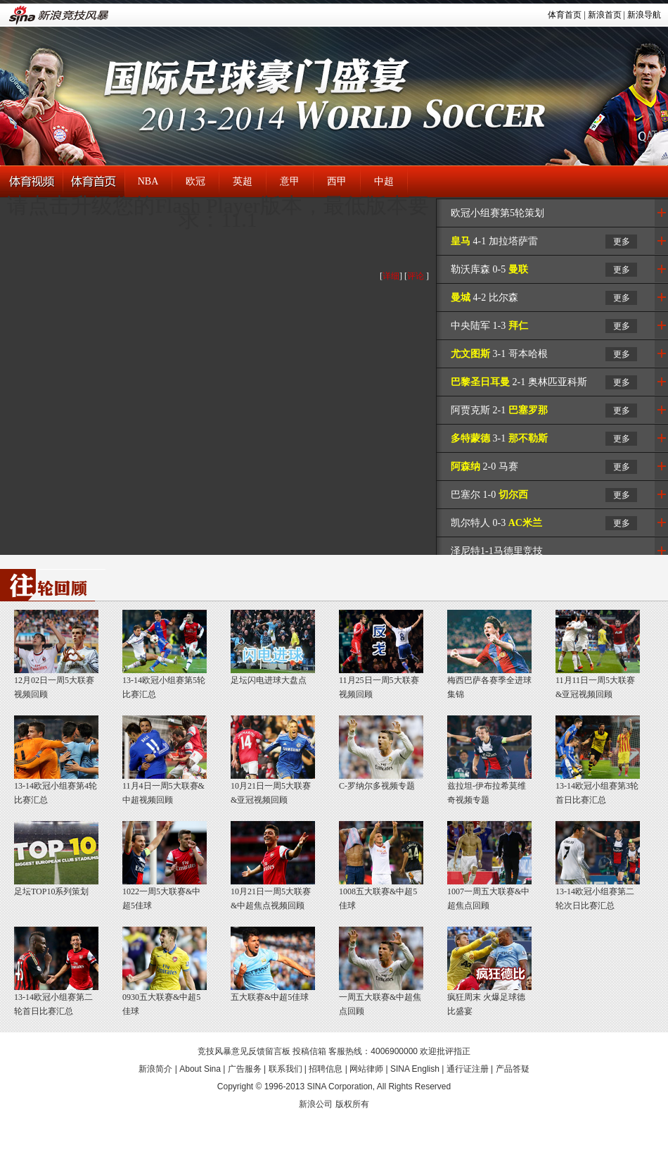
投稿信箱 (309, 1051)
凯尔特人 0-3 (496, 523)
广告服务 (245, 1069)
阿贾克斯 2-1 (499, 410)
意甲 (290, 181)
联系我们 (285, 1069)
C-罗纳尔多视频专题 (377, 786)
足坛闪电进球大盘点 (269, 680)
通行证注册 (468, 1069)
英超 (242, 181)
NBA (148, 181)
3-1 (499, 438)
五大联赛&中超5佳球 (270, 997)
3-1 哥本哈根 (499, 354)
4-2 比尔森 (484, 297)
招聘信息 (325, 1069)
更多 (621, 241)
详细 (391, 276)
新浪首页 (605, 15)
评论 (415, 276)
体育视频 (31, 182)
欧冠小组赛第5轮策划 (497, 213)
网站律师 (366, 1069)
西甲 (337, 181)
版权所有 (352, 1104)
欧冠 (195, 181)
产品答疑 (512, 1069)
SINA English (414, 1069)
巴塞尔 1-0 (489, 494)
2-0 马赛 (484, 466)
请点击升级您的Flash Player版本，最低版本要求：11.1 (217, 212)
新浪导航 (644, 15)
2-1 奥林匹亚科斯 (519, 382)
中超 (384, 181)
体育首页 (565, 15)
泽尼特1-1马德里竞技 (497, 551)
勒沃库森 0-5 (489, 269)
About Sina (200, 1069)
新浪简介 (155, 1069)
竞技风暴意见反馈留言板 (244, 1051)
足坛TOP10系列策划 (51, 891)
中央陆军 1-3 (489, 325)
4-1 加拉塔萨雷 (494, 241)
